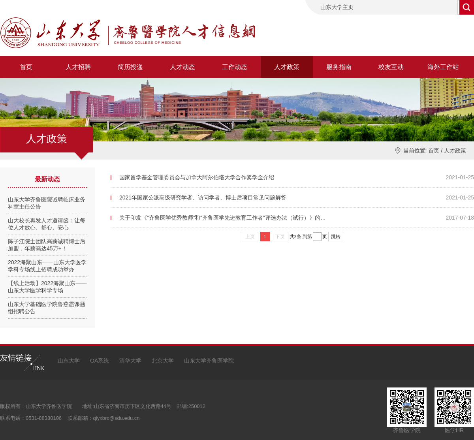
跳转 (335, 236)
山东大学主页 (337, 7)
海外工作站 (443, 67)
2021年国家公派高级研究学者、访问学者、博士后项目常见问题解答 (202, 197)
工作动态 (234, 67)
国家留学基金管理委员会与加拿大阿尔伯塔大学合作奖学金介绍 (196, 177)
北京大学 (163, 360)
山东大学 (69, 360)
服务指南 (339, 67)
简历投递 (130, 67)
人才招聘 (78, 67)
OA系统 (99, 360)
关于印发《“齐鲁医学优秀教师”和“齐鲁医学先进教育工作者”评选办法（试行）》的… (222, 217)
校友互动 (391, 67)
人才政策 (286, 67)
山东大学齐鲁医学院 (209, 360)
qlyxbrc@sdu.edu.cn (116, 418)
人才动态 (182, 67)
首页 (26, 67)
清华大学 (130, 360)
